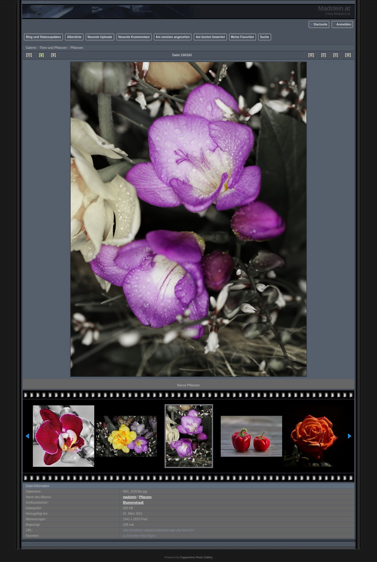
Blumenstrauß (133, 502)
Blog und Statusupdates (43, 37)
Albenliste (74, 37)
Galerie (31, 47)
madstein (129, 497)
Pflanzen (76, 47)
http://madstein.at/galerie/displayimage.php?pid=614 (158, 530)
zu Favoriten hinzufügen (139, 535)
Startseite (320, 24)
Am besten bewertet (210, 37)
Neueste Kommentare (134, 37)
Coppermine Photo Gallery (196, 557)
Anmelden (343, 24)
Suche (264, 37)
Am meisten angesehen (173, 37)
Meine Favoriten (242, 37)
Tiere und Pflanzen (53, 47)
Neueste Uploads (99, 37)
